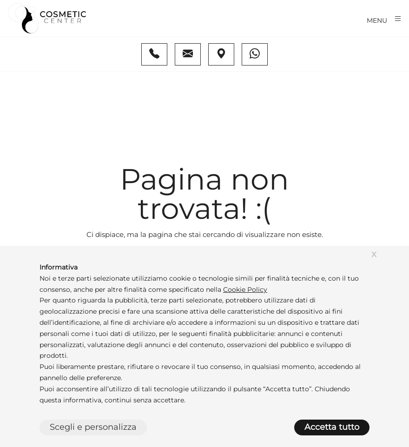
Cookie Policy (245, 289)
